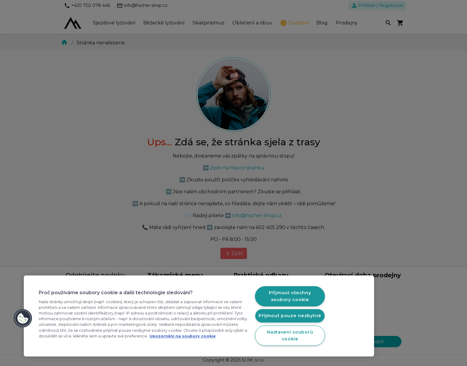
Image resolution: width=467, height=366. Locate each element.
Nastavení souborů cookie (290, 335)
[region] (199, 315)
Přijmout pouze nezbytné (290, 315)
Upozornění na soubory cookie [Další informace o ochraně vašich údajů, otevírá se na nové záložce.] (183, 336)
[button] (22, 318)
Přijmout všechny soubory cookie (290, 296)
